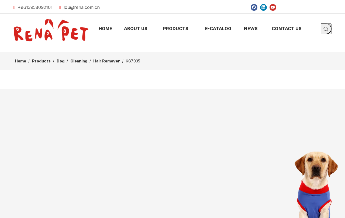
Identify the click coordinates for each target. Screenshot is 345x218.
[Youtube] (273, 7)
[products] (172, 47)
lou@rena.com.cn (82, 7)
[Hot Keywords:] (326, 28)
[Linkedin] (263, 7)
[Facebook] (254, 7)
